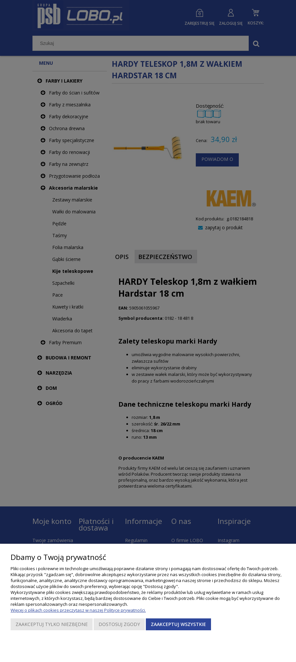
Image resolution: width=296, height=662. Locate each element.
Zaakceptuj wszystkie (178, 624)
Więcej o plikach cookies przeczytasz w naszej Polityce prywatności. (78, 610)
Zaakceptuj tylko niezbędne (52, 624)
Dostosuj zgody (119, 624)
